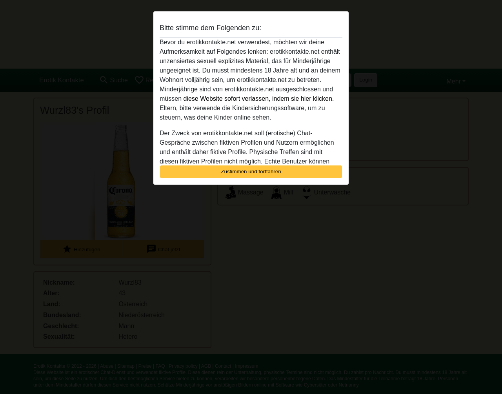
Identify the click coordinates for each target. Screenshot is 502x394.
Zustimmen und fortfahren (251, 171)
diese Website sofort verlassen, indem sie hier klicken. (258, 98)
